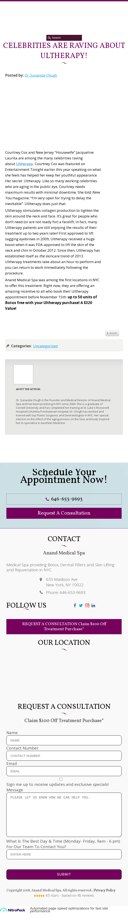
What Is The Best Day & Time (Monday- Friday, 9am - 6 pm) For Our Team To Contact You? (64, 856)
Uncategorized (45, 346)
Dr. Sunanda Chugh (41, 75)
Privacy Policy (104, 899)
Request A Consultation (64, 513)
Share (112, 333)
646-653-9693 (64, 499)
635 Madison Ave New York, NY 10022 (65, 582)
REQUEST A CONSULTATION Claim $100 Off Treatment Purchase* (64, 626)
